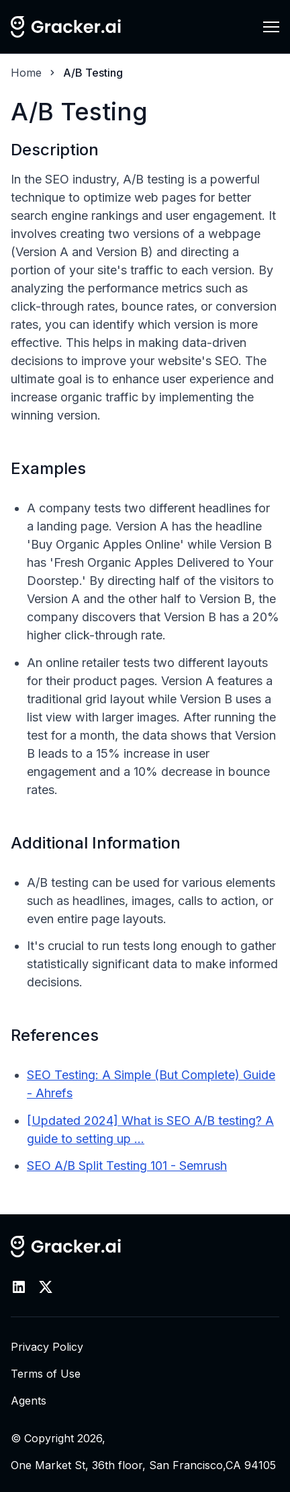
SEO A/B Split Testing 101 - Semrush (127, 1166)
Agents (28, 1400)
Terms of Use (46, 1373)
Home (26, 72)
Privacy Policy (47, 1346)
